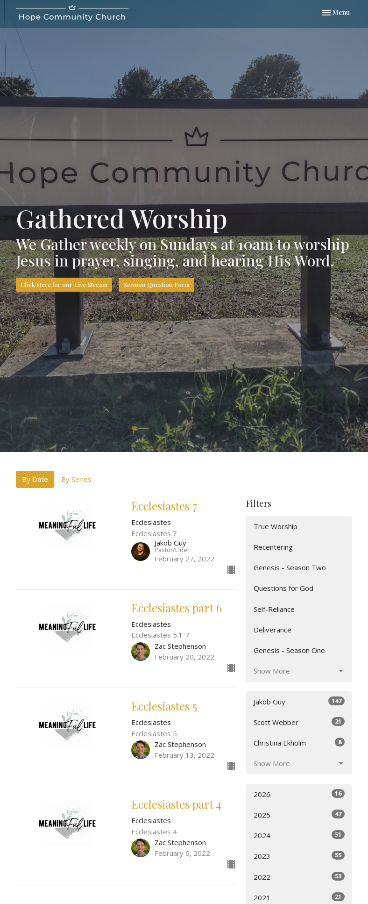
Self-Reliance (274, 609)
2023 (299, 856)
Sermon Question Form (156, 284)
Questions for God (283, 588)
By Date (35, 479)
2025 (299, 814)
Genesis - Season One (289, 650)
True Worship (275, 526)
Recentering (273, 547)
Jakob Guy (299, 701)
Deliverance (272, 629)
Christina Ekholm (299, 742)
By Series (76, 479)
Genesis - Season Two (290, 567)
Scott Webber (299, 722)
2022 (299, 877)
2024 (299, 835)
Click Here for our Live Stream (64, 284)
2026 (299, 794)
